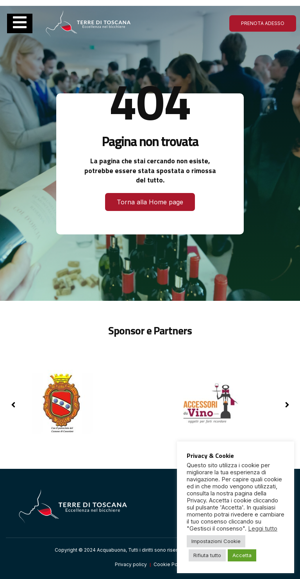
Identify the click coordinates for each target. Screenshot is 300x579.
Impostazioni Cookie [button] (216, 541)
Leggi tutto (262, 528)
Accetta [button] (242, 555)
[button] (287, 404)
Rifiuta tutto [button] (207, 555)
